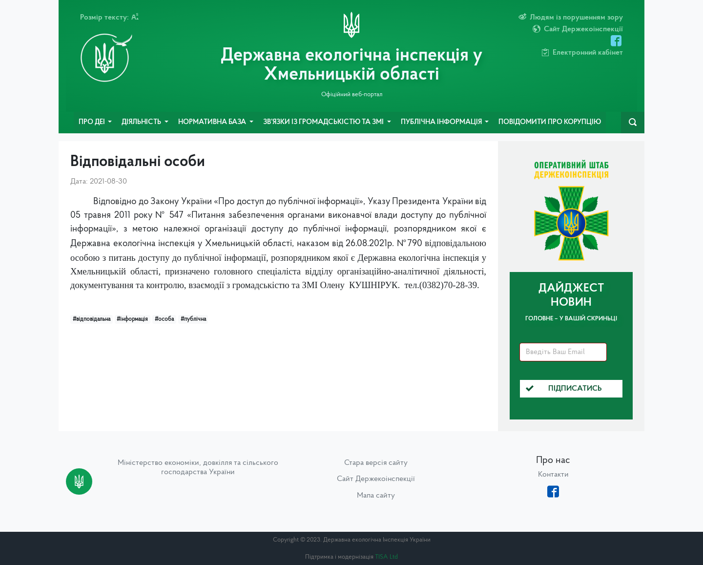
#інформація (132, 319)
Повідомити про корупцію (549, 122)
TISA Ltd (386, 557)
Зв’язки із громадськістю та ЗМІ (324, 122)
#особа (164, 319)
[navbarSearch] (632, 122)
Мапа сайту (376, 496)
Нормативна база (213, 122)
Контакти (553, 475)
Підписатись (564, 389)
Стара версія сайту (376, 463)
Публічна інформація (442, 122)
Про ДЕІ (92, 122)
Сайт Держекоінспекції (376, 479)
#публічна (193, 319)
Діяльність (142, 122)
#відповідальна (91, 319)
